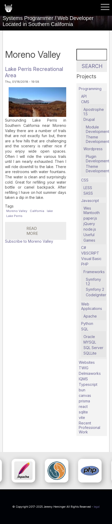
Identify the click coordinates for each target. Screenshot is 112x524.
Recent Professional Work (89, 427)
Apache (90, 316)
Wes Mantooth (91, 210)
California (37, 211)
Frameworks (94, 271)
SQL (84, 329)
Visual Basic (91, 258)
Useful (88, 234)
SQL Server (93, 347)
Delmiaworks (90, 373)
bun (82, 390)
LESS (87, 187)
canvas (85, 395)
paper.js (90, 218)
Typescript (88, 384)
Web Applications (91, 306)
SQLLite (90, 353)
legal (97, 506)
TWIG (83, 368)
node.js (89, 229)
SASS (88, 193)
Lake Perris (14, 216)
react (83, 406)
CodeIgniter (96, 295)
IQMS (83, 379)
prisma (84, 401)
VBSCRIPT (90, 253)
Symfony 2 (95, 289)
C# (83, 247)
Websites (87, 362)
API (84, 96)
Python (87, 323)
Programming (90, 88)
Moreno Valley (16, 211)
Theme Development (97, 139)
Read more (46, 233)
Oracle (89, 336)
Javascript (90, 200)
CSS (84, 180)
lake (50, 211)
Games (89, 240)
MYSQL (89, 342)
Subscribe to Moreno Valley (29, 241)
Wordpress (93, 149)
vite (82, 417)
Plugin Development (97, 158)
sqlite (83, 412)
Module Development (97, 129)
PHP (84, 264)
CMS (85, 102)
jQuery (89, 223)
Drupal (89, 119)
